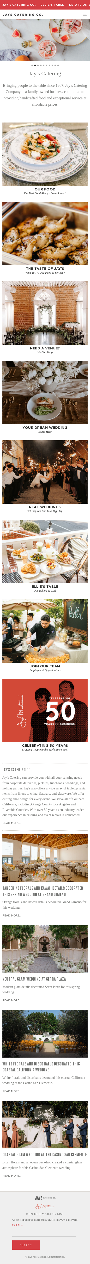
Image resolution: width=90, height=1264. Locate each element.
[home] (22, 15)
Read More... (11, 823)
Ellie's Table (52, 4)
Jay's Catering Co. (19, 4)
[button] (85, 14)
